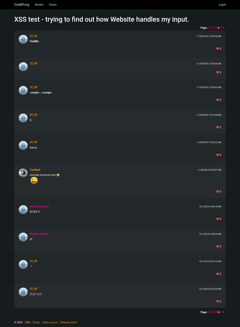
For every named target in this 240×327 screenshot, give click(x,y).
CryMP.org (21, 4)
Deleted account (39, 206)
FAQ (28, 322)
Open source (50, 322)
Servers (39, 4)
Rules (36, 322)
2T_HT (34, 36)
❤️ (218, 48)
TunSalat (35, 169)
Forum (53, 4)
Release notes (69, 322)
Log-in (222, 4)
